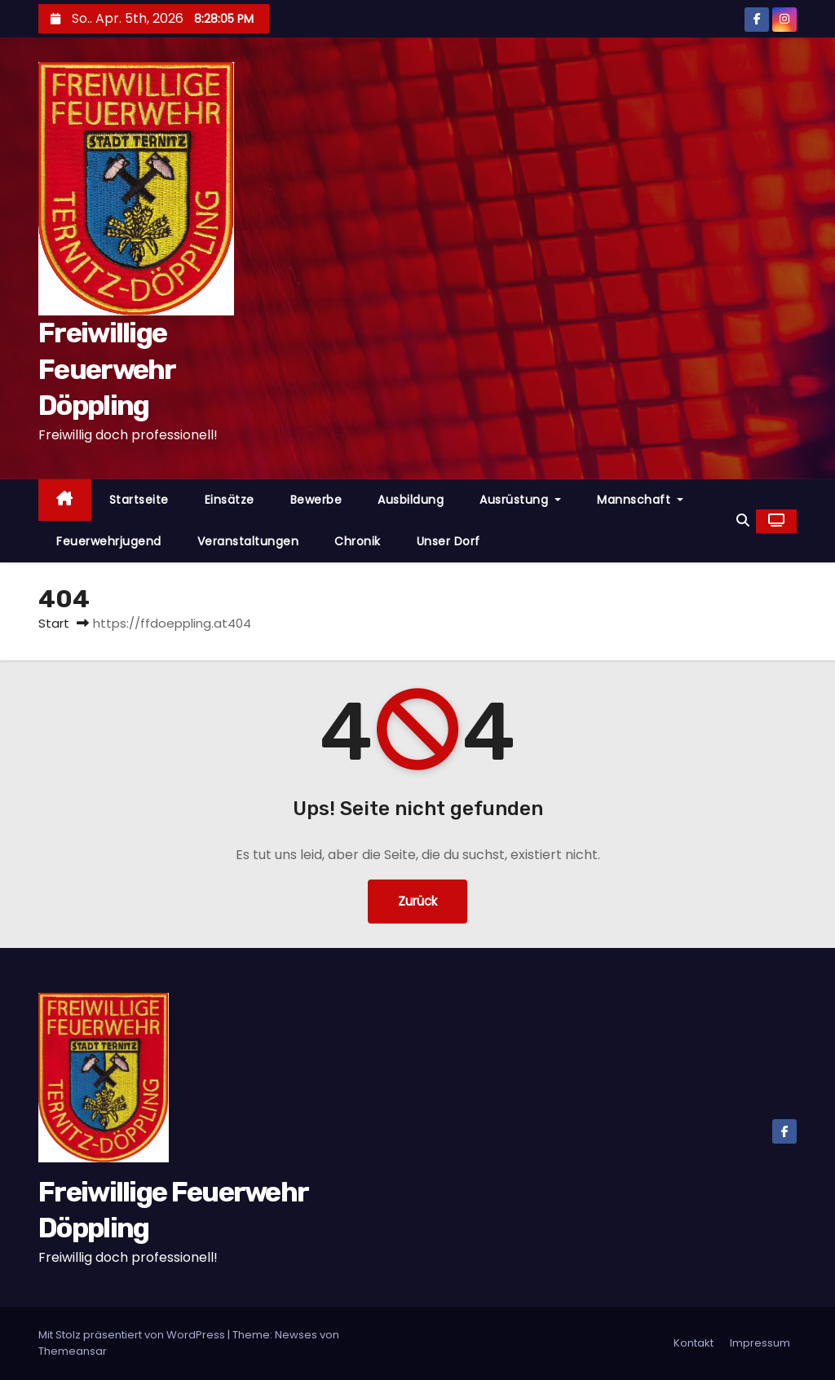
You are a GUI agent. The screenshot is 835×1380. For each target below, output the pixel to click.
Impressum (760, 1343)
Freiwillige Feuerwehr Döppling (106, 368)
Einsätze (229, 500)
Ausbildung (411, 500)
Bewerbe (316, 500)
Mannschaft (640, 500)
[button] (742, 520)
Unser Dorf (448, 541)
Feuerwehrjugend (108, 541)
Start (53, 623)
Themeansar (72, 1351)
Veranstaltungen (248, 541)
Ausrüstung (520, 500)
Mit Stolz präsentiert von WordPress (133, 1335)
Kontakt (694, 1343)
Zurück (417, 901)
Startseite (139, 500)
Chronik (357, 541)
